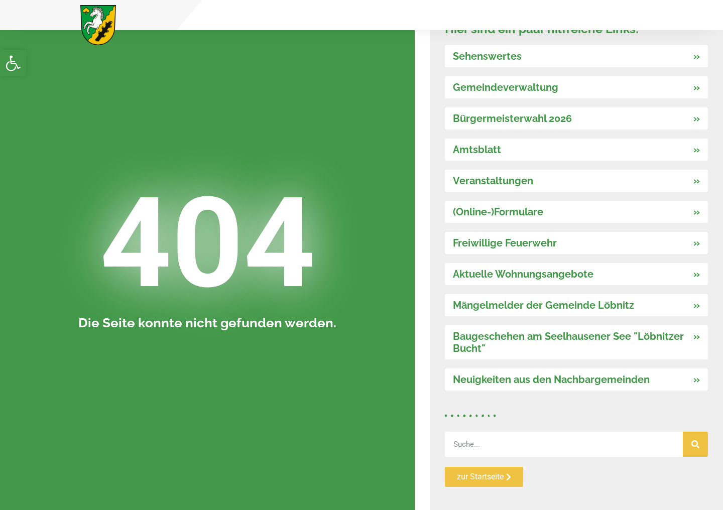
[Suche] (695, 444)
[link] (13, 63)
